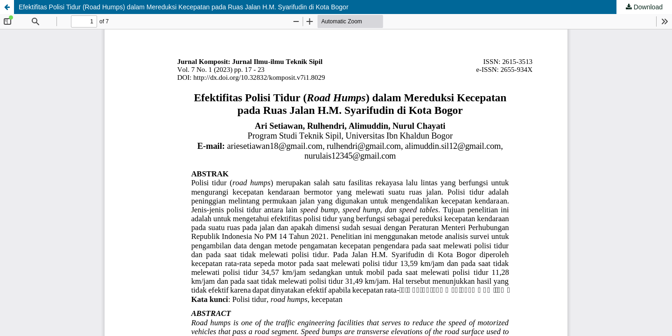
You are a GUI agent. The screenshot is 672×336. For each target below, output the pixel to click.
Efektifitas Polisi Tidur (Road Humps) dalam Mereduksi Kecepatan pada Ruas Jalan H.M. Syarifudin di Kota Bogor (184, 7)
